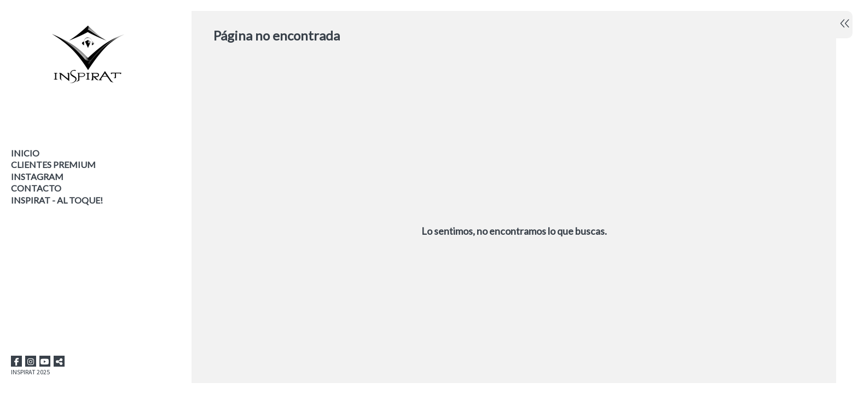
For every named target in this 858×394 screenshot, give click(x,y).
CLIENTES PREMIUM (53, 164)
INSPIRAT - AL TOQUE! (57, 200)
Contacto (36, 188)
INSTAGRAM (37, 176)
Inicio (25, 153)
